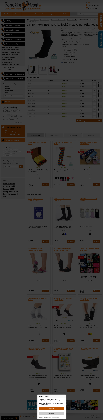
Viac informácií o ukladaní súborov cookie (49, 417)
